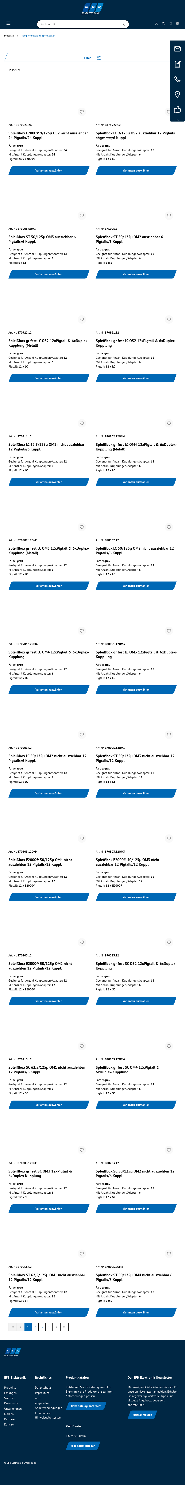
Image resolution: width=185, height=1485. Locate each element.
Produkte (10, 1387)
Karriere (9, 1419)
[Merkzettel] (163, 24)
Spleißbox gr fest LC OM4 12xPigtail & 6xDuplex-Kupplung (48, 654)
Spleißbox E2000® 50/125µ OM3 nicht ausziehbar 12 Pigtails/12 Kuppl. (127, 862)
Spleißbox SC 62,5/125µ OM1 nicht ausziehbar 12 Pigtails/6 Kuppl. (46, 1069)
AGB (37, 1398)
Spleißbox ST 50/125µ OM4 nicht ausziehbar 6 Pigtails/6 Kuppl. (134, 1277)
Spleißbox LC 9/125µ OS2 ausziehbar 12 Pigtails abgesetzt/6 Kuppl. (135, 135)
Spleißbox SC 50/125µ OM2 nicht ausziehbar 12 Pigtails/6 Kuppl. (135, 1173)
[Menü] (8, 24)
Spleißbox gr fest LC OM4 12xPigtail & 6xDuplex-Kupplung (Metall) (136, 447)
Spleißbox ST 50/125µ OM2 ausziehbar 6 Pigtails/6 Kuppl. (129, 239)
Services (9, 1398)
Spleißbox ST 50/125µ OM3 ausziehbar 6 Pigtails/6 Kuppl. (42, 239)
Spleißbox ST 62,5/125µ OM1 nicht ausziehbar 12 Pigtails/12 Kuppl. (46, 1277)
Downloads (11, 1403)
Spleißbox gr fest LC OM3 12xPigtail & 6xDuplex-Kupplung (136, 654)
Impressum (42, 1393)
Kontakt (9, 1424)
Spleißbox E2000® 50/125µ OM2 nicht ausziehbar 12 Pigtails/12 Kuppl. (40, 966)
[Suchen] (123, 24)
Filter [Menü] (92, 57)
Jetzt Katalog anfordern (86, 1406)
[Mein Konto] (156, 24)
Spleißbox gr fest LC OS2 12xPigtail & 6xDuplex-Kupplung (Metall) (48, 343)
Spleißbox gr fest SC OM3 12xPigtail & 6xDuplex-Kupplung (40, 1173)
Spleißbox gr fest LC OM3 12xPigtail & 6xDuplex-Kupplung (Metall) (48, 550)
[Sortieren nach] (92, 70)
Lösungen (10, 1393)
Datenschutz (43, 1387)
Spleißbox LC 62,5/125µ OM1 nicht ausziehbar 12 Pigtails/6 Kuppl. (46, 447)
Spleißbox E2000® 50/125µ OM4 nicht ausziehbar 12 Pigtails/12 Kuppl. (40, 862)
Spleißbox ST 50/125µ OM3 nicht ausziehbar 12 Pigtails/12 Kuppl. (135, 758)
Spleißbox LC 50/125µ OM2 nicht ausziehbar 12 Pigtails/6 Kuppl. (135, 550)
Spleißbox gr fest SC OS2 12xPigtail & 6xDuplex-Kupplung (136, 966)
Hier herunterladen (83, 1446)
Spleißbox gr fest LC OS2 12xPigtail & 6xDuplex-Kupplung (136, 343)
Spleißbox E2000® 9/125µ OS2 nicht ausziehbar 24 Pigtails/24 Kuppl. (48, 135)
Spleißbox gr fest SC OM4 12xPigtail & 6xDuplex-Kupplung (127, 1069)
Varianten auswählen (48, 170)
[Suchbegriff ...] (77, 24)
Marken (9, 1414)
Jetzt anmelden (142, 1415)
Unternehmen (13, 1409)
